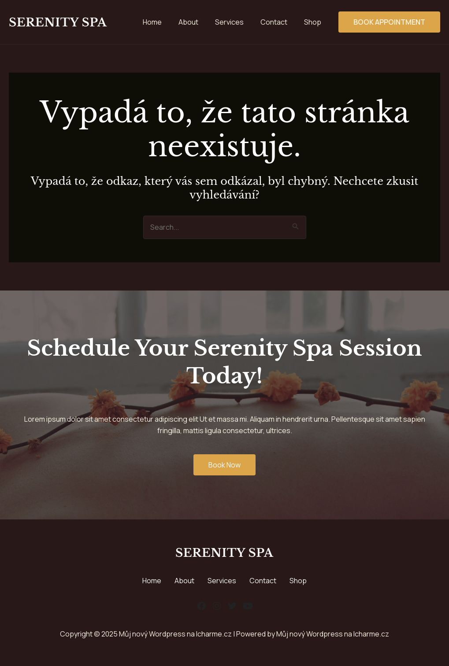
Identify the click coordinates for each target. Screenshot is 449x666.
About (184, 580)
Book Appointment (389, 22)
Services (222, 580)
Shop (298, 580)
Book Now (224, 465)
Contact (262, 580)
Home (151, 580)
